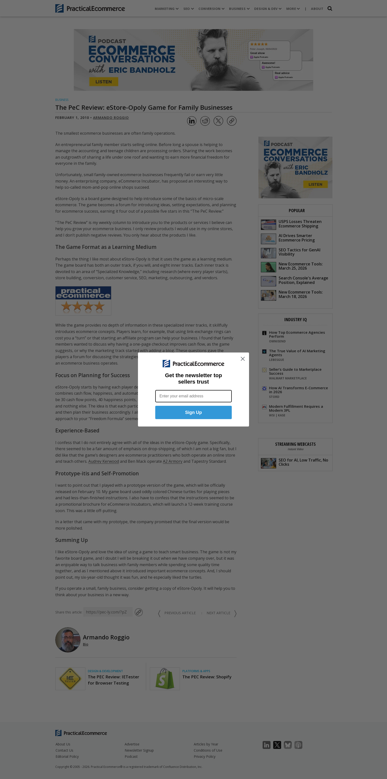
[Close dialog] (242, 359)
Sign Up (193, 412)
